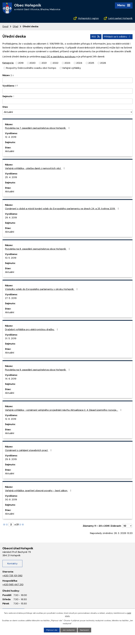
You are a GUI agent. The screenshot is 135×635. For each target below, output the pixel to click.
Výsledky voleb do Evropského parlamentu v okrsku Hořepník (42, 289)
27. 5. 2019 (11, 298)
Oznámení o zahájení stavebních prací (29, 450)
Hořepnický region (88, 18)
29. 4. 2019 (11, 217)
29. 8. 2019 (11, 459)
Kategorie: (8, 62)
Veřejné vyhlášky (71, 67)
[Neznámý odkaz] (4, 524)
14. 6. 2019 (10, 378)
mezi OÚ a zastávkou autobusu (58, 56)
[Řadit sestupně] (13, 75)
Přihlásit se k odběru (117, 36)
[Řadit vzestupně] (13, 74)
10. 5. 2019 (10, 257)
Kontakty (12, 563)
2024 (79, 63)
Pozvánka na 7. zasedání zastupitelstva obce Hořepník (38, 128)
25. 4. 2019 (11, 177)
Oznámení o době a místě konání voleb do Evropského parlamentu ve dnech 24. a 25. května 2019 (62, 208)
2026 (103, 63)
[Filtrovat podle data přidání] (67, 91)
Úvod (5, 26)
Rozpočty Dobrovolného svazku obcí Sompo (31, 67)
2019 (20, 63)
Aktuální (9, 151)
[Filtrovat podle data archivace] (67, 101)
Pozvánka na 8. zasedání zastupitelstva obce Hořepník (38, 248)
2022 (55, 63)
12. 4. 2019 (10, 136)
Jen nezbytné (69, 630)
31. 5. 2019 (10, 338)
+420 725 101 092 (12, 575)
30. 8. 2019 (11, 499)
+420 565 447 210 (12, 584)
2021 (44, 63)
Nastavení (84, 630)
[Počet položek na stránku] (127, 526)
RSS (95, 36)
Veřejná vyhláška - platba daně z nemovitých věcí (35, 168)
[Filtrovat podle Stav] (67, 112)
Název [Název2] (7, 75)
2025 (91, 63)
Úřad (15, 26)
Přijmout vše (51, 630)
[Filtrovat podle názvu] (67, 80)
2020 (32, 63)
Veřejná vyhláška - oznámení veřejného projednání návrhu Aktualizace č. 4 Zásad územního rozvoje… (64, 409)
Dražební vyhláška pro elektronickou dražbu (32, 329)
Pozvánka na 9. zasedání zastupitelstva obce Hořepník (38, 369)
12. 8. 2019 (10, 418)
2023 (67, 63)
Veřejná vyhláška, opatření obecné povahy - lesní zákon (38, 490)
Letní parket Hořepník (120, 18)
